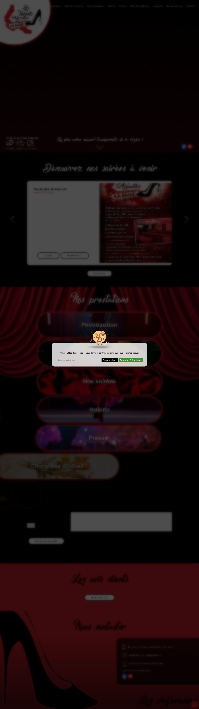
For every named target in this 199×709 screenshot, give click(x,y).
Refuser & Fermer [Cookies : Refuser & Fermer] (67, 360)
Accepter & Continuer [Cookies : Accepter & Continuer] (131, 360)
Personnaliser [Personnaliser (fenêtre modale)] (109, 360)
